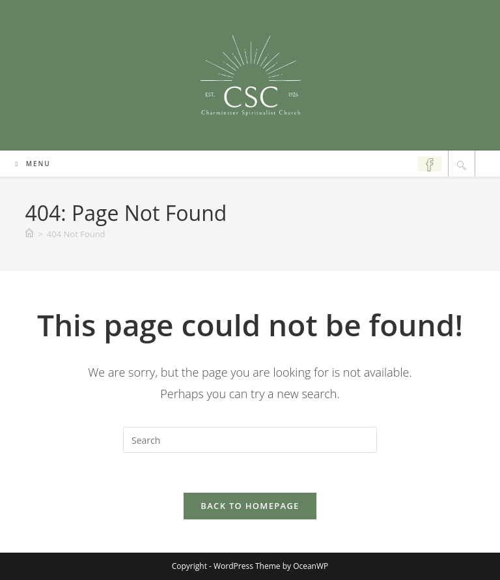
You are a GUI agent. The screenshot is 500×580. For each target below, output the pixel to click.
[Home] (29, 234)
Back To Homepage (250, 506)
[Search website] (461, 165)
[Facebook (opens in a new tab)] (429, 163)
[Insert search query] (250, 440)
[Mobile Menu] (32, 163)
